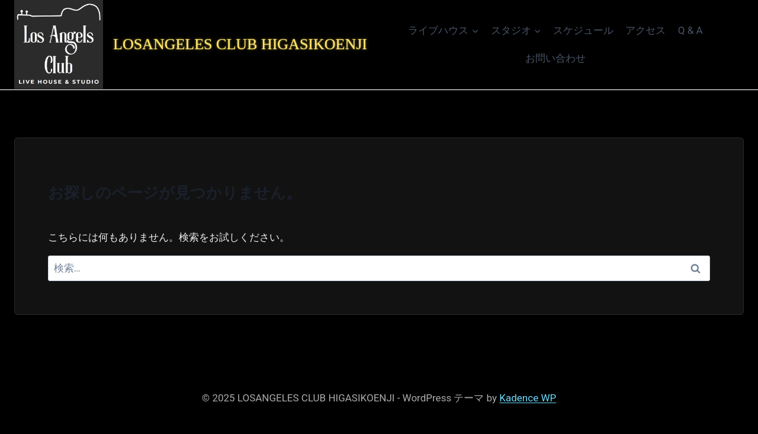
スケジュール (583, 30)
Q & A (690, 30)
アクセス (645, 30)
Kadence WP (527, 398)
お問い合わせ (555, 58)
